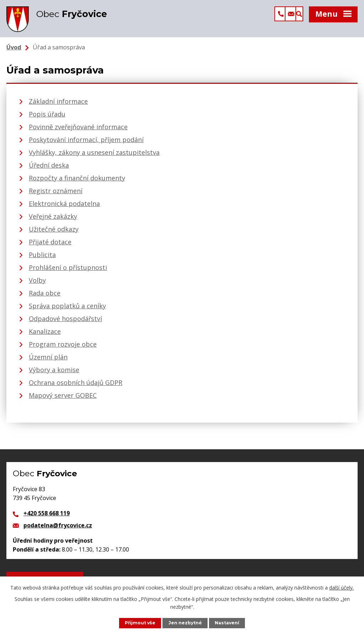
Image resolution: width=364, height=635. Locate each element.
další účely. (341, 587)
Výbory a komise (54, 374)
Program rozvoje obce (63, 348)
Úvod (13, 51)
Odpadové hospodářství (65, 323)
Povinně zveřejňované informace (78, 131)
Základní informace (58, 105)
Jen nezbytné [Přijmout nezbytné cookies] (185, 622)
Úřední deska (49, 169)
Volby (37, 284)
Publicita (42, 259)
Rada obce (44, 297)
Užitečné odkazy (54, 233)
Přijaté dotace (50, 246)
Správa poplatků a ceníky (67, 310)
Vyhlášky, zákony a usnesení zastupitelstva (94, 156)
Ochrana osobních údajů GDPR (75, 386)
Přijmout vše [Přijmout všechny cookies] (139, 622)
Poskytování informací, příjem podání (86, 144)
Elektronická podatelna (64, 207)
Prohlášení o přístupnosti (68, 271)
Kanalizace (45, 335)
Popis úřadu (47, 118)
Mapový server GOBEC (63, 399)
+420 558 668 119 (46, 517)
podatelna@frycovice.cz (57, 529)
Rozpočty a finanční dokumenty (77, 182)
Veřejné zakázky (53, 220)
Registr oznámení (55, 195)
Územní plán (48, 361)
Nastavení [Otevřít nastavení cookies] (227, 622)
